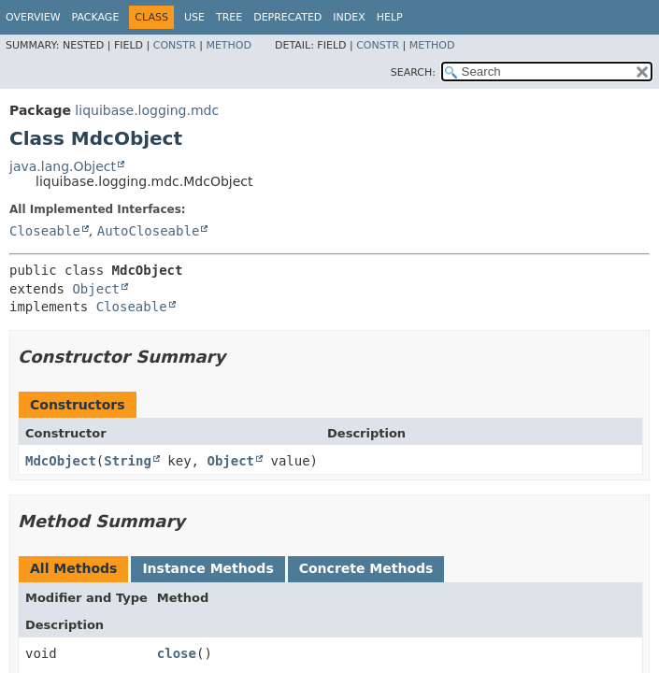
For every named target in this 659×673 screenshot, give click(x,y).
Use (194, 17)
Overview (33, 17)
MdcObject (60, 460)
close (176, 653)
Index (349, 17)
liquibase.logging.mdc (147, 110)
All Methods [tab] (73, 568)
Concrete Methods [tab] (366, 568)
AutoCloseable (148, 230)
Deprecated (287, 17)
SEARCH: (413, 72)
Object (96, 288)
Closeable (44, 230)
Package (96, 17)
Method (228, 45)
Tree (229, 17)
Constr (174, 45)
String (127, 460)
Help (390, 17)
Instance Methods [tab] (207, 568)
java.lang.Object (62, 166)
